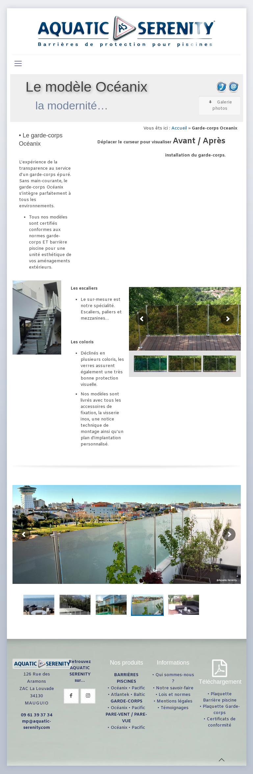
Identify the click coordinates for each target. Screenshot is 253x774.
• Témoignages (173, 708)
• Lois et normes (173, 695)
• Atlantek (118, 695)
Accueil (179, 128)
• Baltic (138, 695)
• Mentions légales (173, 701)
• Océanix (117, 688)
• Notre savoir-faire (173, 688)
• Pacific (137, 688)
